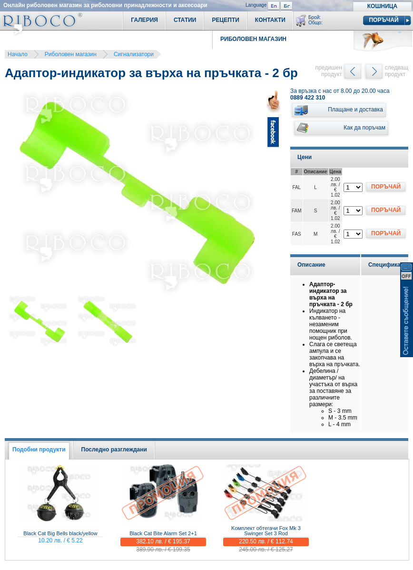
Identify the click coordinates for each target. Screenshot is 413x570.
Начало (18, 54)
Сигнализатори (134, 54)
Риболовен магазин (71, 54)
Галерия (144, 20)
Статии (185, 20)
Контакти (270, 20)
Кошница (382, 6)
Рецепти (225, 20)
